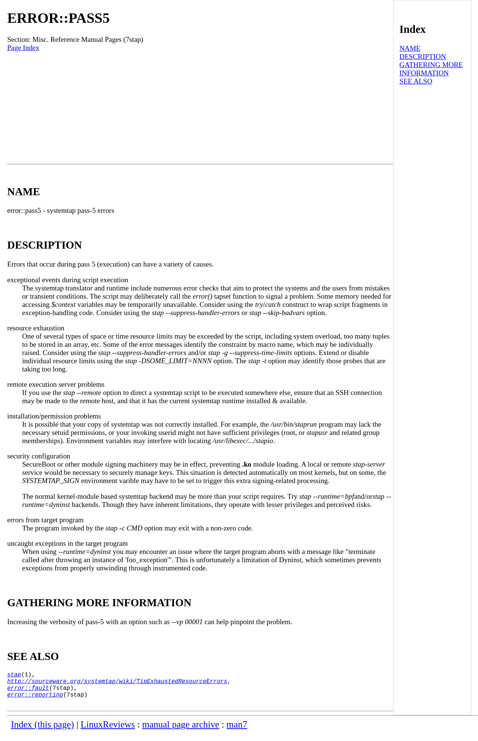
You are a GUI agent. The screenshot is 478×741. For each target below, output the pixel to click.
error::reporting (35, 700)
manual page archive (180, 732)
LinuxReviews (108, 732)
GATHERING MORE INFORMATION (431, 69)
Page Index (23, 48)
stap (14, 676)
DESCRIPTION (423, 56)
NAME (410, 48)
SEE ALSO (416, 81)
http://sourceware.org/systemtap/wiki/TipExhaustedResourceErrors (117, 684)
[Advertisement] (200, 108)
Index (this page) (42, 732)
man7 (237, 732)
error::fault (28, 692)
